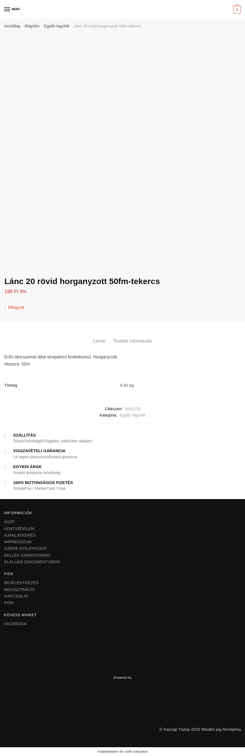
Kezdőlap (12, 26)
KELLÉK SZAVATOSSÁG (27, 555)
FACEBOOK (15, 623)
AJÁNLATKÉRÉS (20, 535)
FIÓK (9, 602)
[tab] (99, 336)
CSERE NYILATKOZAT (25, 548)
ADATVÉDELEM (19, 528)
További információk (132, 341)
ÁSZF (9, 521)
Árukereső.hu (122, 677)
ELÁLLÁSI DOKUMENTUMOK (32, 561)
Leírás (99, 341)
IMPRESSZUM (18, 541)
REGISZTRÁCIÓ (19, 589)
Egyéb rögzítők (56, 26)
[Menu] (7, 9)
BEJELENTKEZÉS (21, 582)
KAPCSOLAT (16, 596)
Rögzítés (32, 26)
